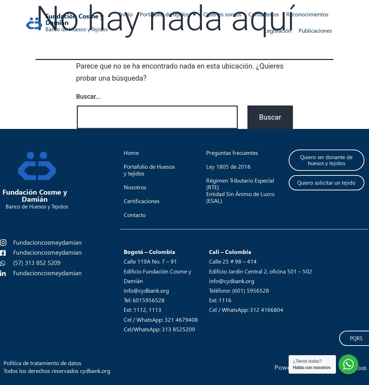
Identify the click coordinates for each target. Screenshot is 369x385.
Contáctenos (263, 14)
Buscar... (88, 96)
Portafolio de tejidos (168, 14)
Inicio (126, 14)
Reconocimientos (307, 14)
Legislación (278, 30)
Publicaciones (315, 30)
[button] (326, 160)
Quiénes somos (222, 14)
